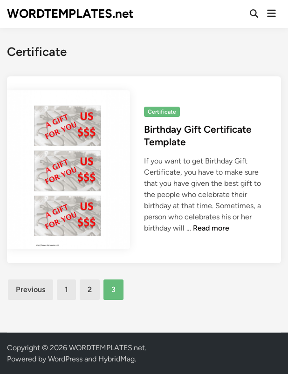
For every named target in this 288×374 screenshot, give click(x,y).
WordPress (65, 358)
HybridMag (116, 358)
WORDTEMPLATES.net (70, 13)
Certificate (162, 112)
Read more (211, 228)
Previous (30, 289)
